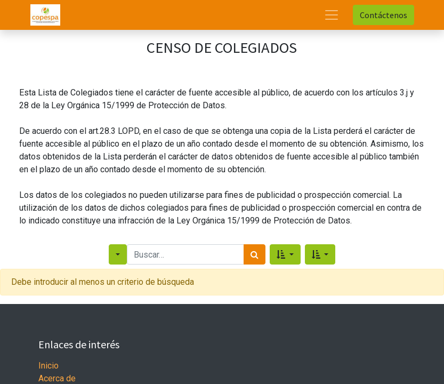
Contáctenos (383, 15)
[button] (285, 254)
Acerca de (57, 378)
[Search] (254, 254)
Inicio (48, 366)
